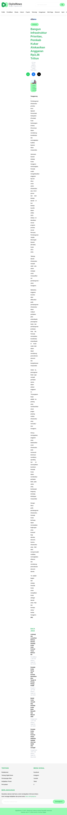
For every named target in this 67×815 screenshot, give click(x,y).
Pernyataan (5, 784)
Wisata (16, 12)
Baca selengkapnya (30, 796)
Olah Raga (50, 12)
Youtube (36, 778)
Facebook (36, 772)
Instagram (36, 775)
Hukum (22, 12)
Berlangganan (58, 801)
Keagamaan (42, 12)
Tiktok (35, 781)
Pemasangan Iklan (7, 778)
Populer (28, 12)
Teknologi (34, 12)
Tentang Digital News (7, 775)
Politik (3, 12)
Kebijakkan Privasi (7, 781)
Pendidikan (10, 12)
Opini (63, 12)
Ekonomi (57, 12)
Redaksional (5, 772)
